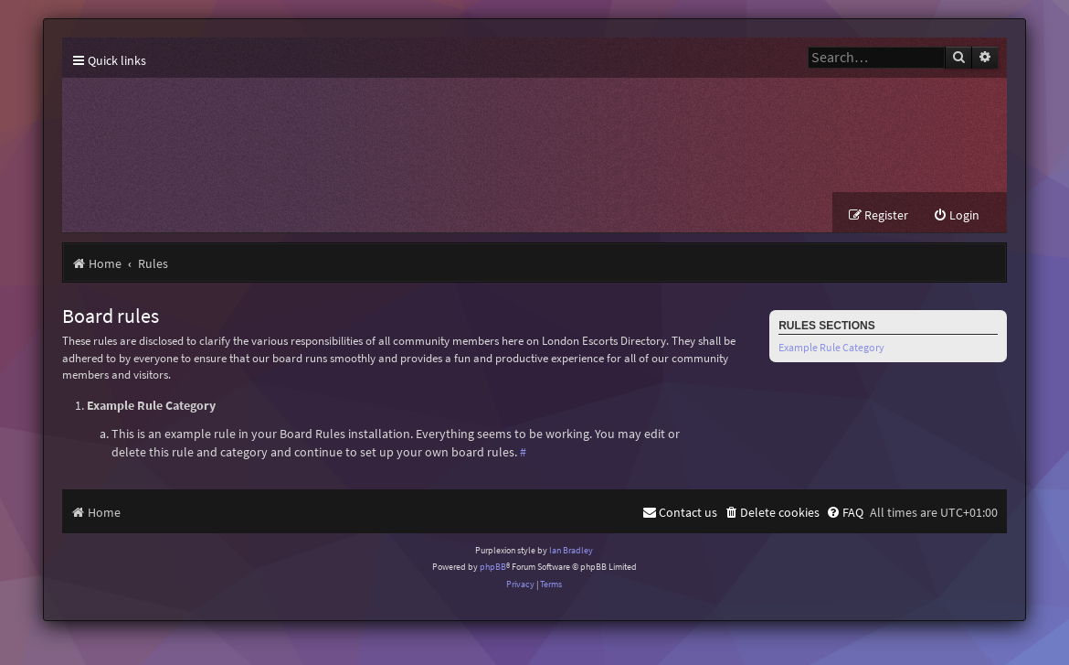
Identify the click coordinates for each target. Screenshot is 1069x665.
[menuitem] (956, 215)
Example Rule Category (831, 347)
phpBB (493, 567)
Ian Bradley (571, 550)
